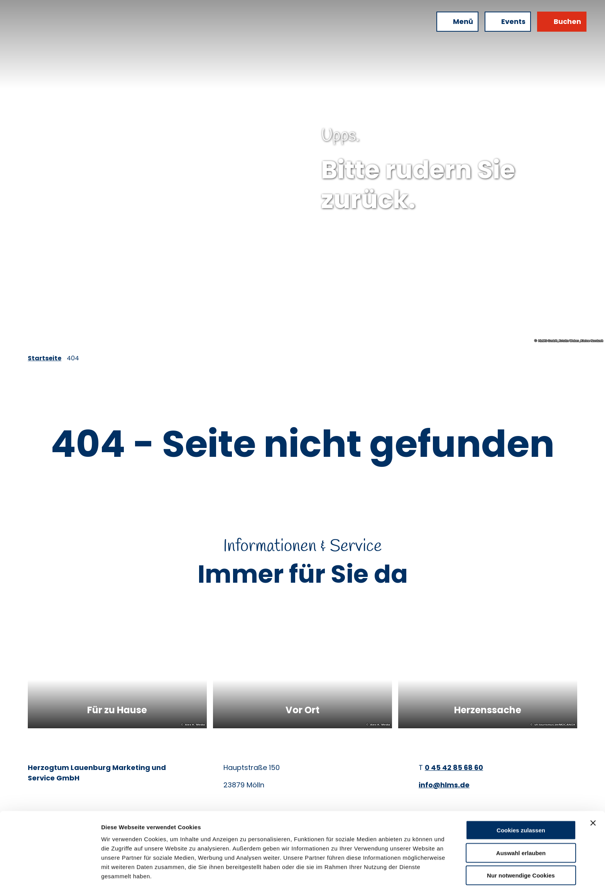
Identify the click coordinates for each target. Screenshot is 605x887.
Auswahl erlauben (521, 823)
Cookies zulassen (521, 800)
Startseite (44, 358)
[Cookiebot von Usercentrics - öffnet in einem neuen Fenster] (50, 872)
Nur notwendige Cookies (521, 846)
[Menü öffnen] (457, 22)
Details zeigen (410, 871)
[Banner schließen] (593, 793)
